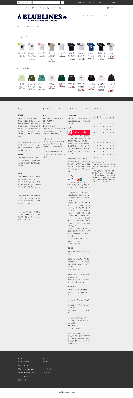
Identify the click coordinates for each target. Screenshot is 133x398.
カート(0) (111, 2)
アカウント (79, 2)
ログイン (100, 2)
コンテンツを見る (57, 8)
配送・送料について (24, 365)
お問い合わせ (109, 8)
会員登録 (90, 2)
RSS (19, 380)
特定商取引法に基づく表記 (26, 373)
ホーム (19, 8)
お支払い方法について (25, 362)
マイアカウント (48, 358)
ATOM (24, 380)
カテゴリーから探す (29, 8)
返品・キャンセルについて (26, 369)
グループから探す (43, 8)
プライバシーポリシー (25, 376)
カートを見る (47, 369)
